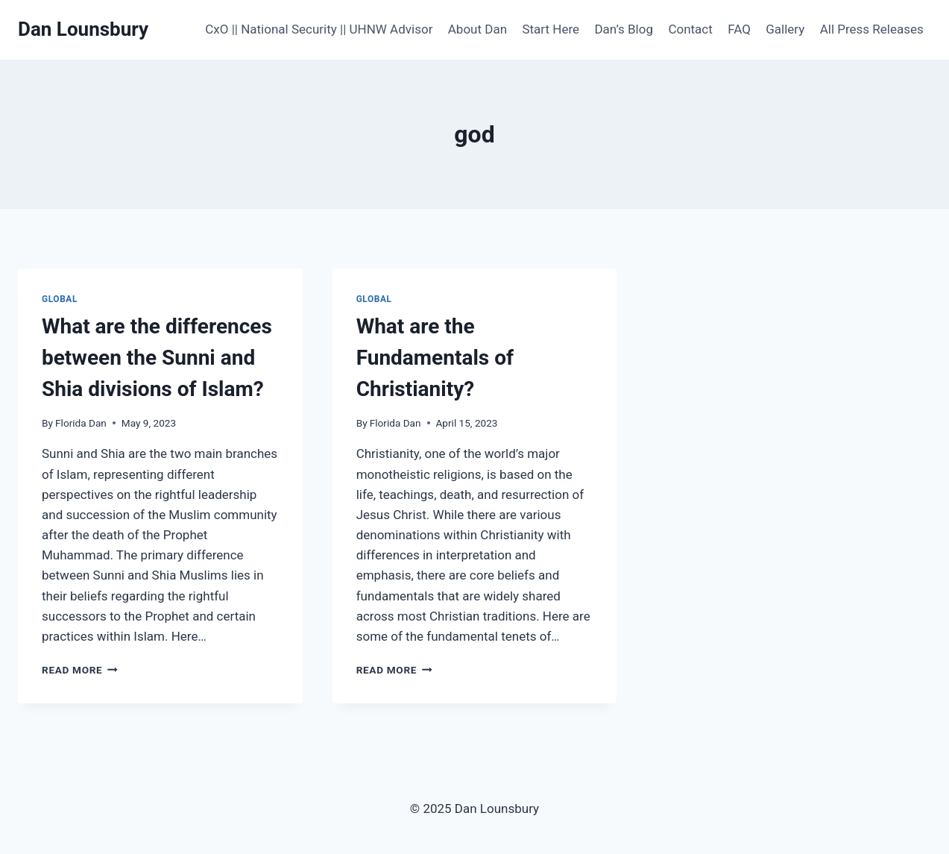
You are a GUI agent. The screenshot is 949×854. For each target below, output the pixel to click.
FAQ (739, 29)
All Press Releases (872, 29)
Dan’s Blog (623, 29)
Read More (80, 670)
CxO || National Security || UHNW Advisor (318, 29)
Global (60, 299)
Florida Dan (81, 423)
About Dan (477, 29)
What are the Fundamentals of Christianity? (435, 357)
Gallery (785, 29)
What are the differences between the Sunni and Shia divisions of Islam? (157, 357)
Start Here (550, 29)
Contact (690, 29)
